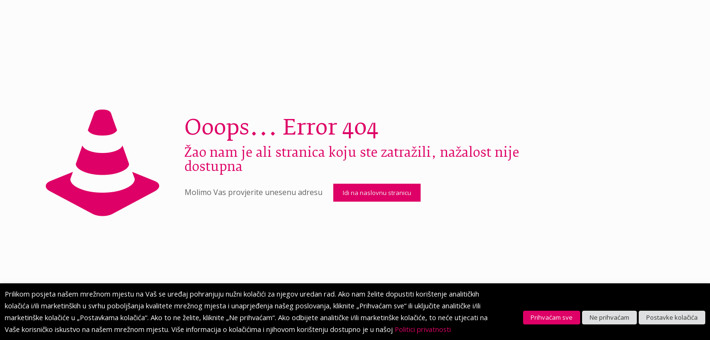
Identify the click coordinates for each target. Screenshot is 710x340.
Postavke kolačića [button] (672, 317)
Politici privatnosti (423, 329)
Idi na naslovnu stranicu (377, 192)
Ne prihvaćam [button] (609, 317)
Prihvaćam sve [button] (552, 317)
